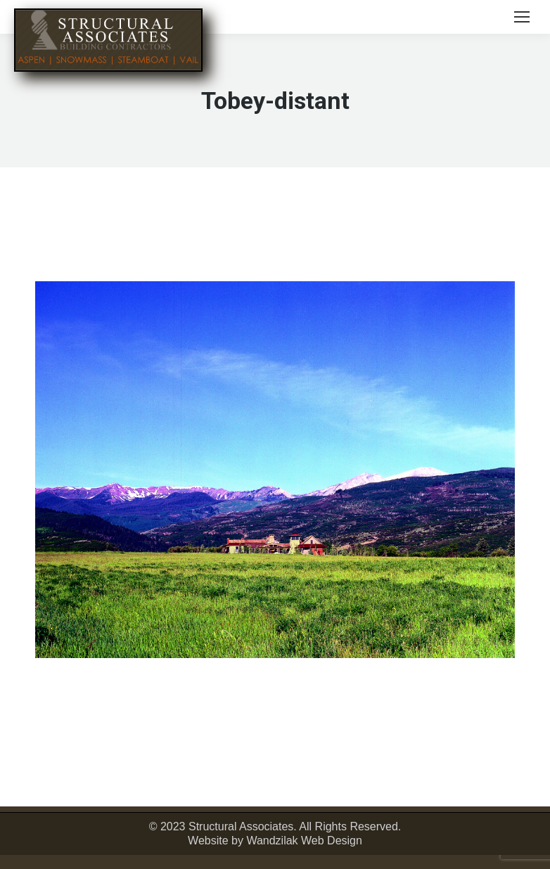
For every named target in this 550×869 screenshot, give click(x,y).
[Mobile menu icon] (522, 17)
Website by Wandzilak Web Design (275, 841)
